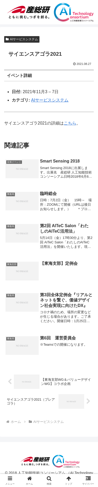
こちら (70, 123)
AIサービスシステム (22, 39)
